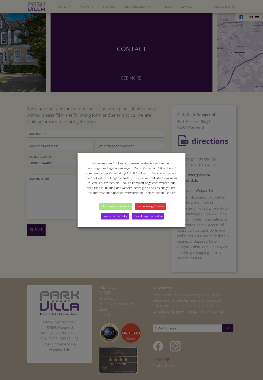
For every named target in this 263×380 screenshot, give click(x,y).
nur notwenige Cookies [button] (150, 206)
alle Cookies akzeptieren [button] (115, 206)
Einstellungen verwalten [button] (148, 216)
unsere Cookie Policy (115, 216)
